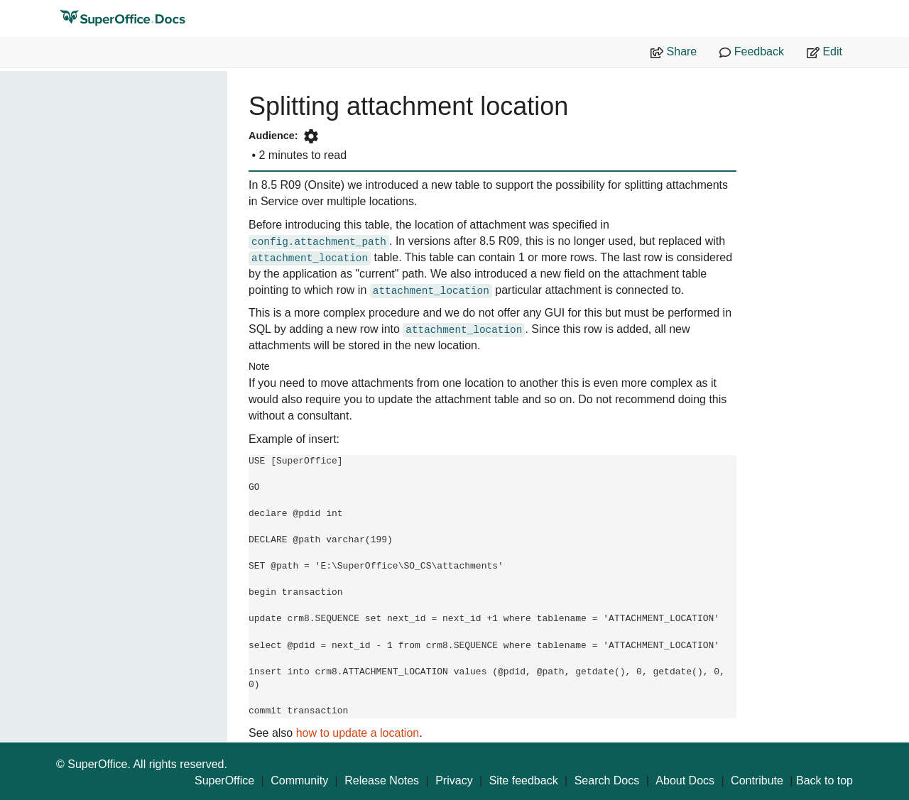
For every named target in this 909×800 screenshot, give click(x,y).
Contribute (757, 780)
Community (299, 780)
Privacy (453, 780)
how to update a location (357, 733)
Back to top (824, 780)
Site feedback (523, 780)
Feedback (751, 51)
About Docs (684, 780)
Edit (824, 51)
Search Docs (607, 780)
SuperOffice (224, 780)
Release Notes (381, 780)
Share (674, 51)
